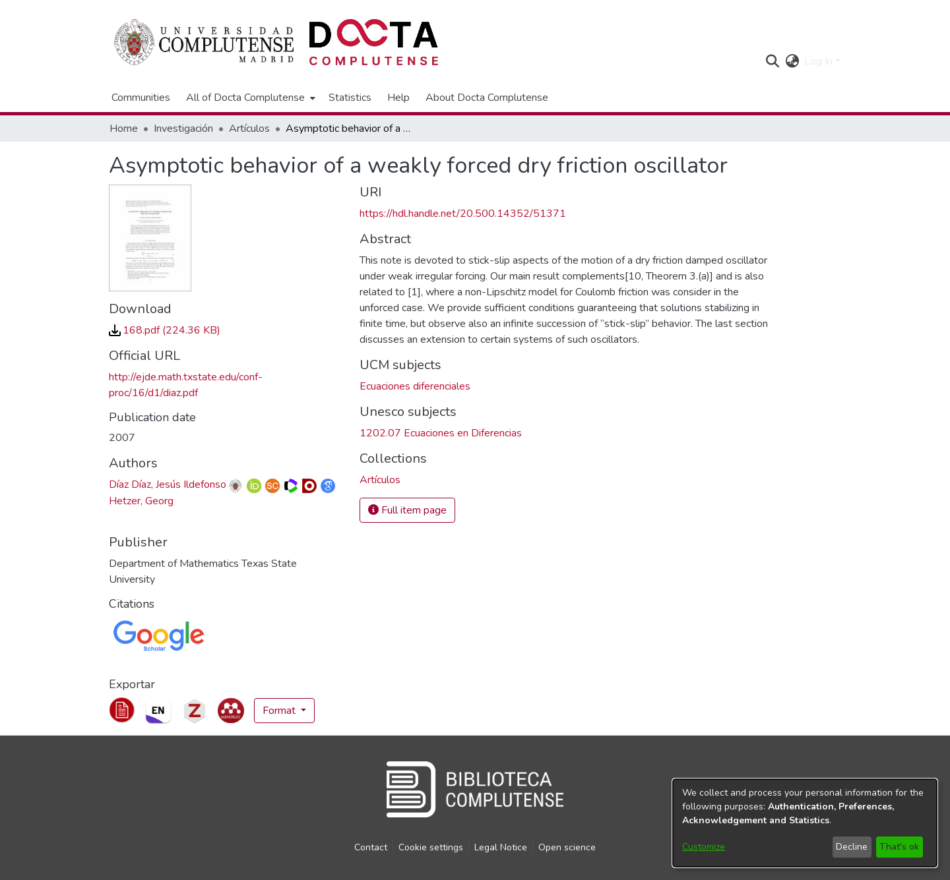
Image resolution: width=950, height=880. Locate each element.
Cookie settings (430, 847)
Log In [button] (819, 61)
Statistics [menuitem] (350, 97)
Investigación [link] (183, 128)
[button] (772, 61)
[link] (164, 330)
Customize (703, 846)
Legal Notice (500, 847)
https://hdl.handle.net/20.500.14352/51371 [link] (463, 213)
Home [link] (124, 128)
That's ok (899, 846)
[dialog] (805, 823)
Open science (567, 847)
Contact (370, 847)
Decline (852, 846)
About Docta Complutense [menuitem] (487, 97)
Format (280, 710)
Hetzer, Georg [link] (141, 501)
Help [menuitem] (398, 97)
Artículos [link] (249, 128)
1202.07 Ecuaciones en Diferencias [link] (441, 433)
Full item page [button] (407, 510)
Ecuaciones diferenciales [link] (415, 386)
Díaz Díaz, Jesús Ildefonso (167, 484)
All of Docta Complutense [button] (245, 97)
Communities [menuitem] (140, 97)
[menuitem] (249, 97)
